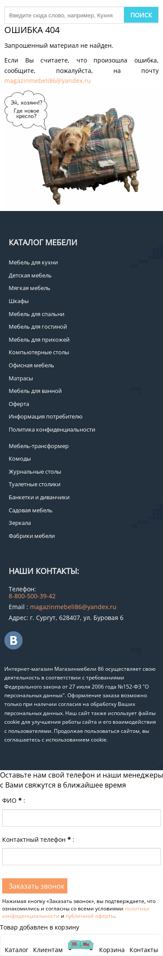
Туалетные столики (34, 484)
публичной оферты (90, 916)
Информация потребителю (46, 416)
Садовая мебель (31, 510)
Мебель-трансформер (39, 446)
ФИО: (13, 800)
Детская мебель (30, 275)
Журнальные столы (35, 471)
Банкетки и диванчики (39, 497)
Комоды (20, 458)
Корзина (112, 945)
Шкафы (19, 301)
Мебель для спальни (36, 314)
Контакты (144, 950)
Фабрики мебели (32, 536)
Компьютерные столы (39, 352)
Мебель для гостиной (38, 326)
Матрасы (21, 378)
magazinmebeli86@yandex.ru (47, 80)
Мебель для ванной (35, 391)
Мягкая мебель (29, 288)
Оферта (19, 404)
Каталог (16, 950)
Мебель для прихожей (39, 339)
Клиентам (48, 950)
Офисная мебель (31, 365)
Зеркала (20, 523)
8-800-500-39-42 (32, 596)
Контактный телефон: (38, 839)
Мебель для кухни (33, 262)
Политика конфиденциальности (52, 429)
